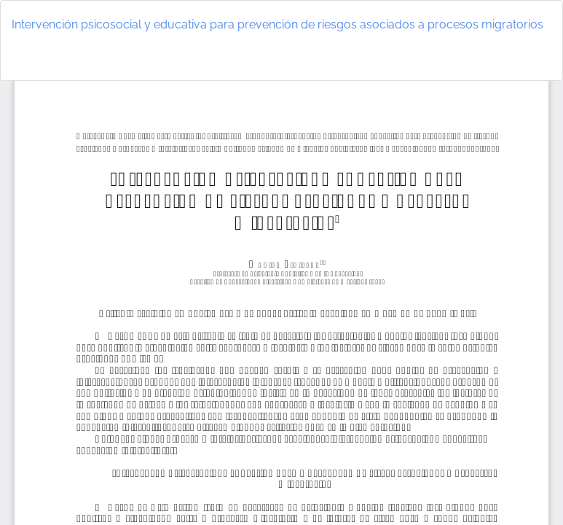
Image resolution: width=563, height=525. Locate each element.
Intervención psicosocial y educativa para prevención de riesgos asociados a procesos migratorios (277, 24)
